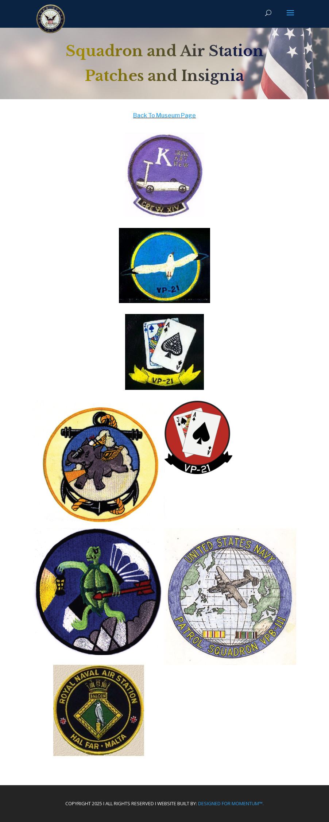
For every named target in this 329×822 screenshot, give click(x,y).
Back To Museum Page (164, 115)
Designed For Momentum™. (231, 803)
